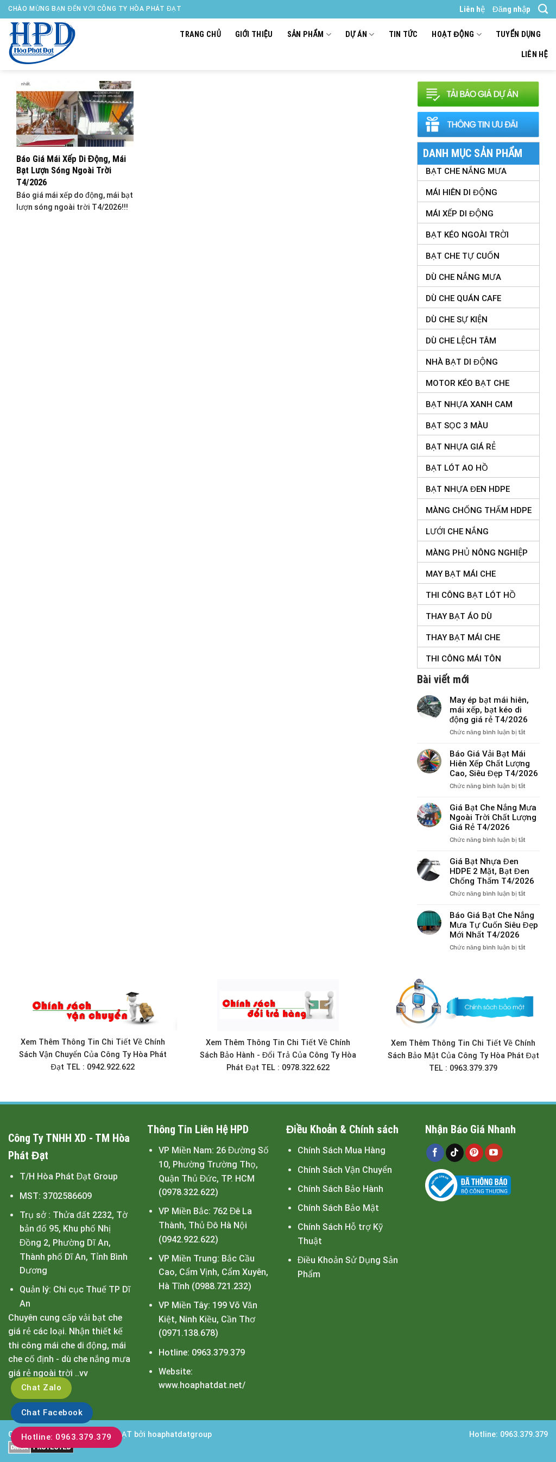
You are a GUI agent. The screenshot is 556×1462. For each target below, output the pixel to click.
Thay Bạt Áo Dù (459, 616)
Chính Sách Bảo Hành (340, 1189)
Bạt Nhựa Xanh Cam (469, 404)
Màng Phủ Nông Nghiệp (477, 553)
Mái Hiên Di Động (461, 192)
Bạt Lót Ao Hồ (457, 468)
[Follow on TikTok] (455, 1153)
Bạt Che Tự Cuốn (463, 256)
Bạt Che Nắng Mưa (466, 171)
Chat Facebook (52, 1412)
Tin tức (403, 34)
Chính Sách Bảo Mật (338, 1208)
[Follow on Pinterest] (474, 1153)
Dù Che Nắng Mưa (463, 277)
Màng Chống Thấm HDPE (479, 510)
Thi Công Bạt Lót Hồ (471, 595)
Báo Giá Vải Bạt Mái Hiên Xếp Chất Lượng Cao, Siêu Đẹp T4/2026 (494, 763)
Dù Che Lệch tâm (461, 341)
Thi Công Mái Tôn (463, 659)
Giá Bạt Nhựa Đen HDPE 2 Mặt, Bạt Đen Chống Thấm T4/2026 (492, 871)
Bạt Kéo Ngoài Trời (467, 235)
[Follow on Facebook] (435, 1153)
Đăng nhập (511, 9)
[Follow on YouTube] (494, 1153)
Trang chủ (200, 34)
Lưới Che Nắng (457, 531)
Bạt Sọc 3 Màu (457, 425)
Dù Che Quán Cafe (463, 298)
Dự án (360, 34)
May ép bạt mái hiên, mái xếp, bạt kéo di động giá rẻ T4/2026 (489, 709)
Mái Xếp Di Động (460, 213)
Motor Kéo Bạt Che (467, 383)
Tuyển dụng (518, 34)
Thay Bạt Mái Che (463, 637)
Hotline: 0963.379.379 (66, 1437)
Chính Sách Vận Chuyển (345, 1170)
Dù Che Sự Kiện (457, 319)
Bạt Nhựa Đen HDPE (468, 489)
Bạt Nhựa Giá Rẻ (461, 447)
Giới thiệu (254, 34)
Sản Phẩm (309, 34)
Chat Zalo (41, 1387)
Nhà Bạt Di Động (462, 362)
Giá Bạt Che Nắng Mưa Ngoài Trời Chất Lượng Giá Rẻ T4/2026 (493, 817)
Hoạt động (456, 34)
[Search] (543, 9)
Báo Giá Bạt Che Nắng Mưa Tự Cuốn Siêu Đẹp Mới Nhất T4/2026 (494, 925)
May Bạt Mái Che (461, 574)
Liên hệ (472, 9)
